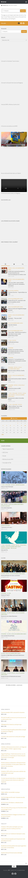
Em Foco (10, 268)
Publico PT (3, 823)
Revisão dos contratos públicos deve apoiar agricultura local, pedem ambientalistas (13, 846)
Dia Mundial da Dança (13, 342)
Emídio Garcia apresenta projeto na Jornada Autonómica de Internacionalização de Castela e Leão (17, 273)
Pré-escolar (13, 548)
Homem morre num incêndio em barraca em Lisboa (13, 833)
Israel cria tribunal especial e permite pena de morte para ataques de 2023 (13, 839)
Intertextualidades (20, 484)
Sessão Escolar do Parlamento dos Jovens (11, 676)
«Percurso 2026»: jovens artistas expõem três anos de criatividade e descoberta (16, 284)
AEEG (2, 504)
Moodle (4, 456)
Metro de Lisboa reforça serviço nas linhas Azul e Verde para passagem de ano (14, 808)
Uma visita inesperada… (6, 507)
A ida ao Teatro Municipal (7, 486)
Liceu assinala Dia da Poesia (7, 635)
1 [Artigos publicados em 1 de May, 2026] (17, 423)
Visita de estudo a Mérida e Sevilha (16, 370)
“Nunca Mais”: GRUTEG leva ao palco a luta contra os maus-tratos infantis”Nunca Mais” (17, 334)
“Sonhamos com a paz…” (7, 527)
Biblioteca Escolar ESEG (7, 459)
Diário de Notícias (5, 789)
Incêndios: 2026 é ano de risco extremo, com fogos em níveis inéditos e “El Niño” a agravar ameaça (13, 747)
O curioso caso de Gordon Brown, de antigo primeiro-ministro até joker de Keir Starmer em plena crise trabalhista (13, 780)
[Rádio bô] (19, 23)
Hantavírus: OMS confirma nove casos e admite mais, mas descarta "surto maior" (13, 772)
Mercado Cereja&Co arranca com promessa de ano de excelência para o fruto (13, 718)
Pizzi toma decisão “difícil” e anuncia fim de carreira (12, 712)
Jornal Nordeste (5, 709)
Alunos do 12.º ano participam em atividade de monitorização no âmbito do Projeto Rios (17, 361)
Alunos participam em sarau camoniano (10, 575)
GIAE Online (5, 452)
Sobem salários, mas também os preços (10, 792)
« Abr (2, 434)
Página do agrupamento (8, 449)
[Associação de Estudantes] (23, 23)
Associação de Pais (6, 462)
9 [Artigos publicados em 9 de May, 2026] (21, 425)
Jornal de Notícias (5, 744)
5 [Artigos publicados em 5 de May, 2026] (6, 425)
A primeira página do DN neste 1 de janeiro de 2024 (13, 797)
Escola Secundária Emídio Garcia (15, 298)
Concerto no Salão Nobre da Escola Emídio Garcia (12, 655)
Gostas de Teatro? (5, 595)
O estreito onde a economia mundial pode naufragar (13, 736)
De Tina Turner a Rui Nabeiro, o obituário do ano (12, 802)
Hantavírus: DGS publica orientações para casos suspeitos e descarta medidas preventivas (12, 827)
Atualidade (10, 347)
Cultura (13, 545)
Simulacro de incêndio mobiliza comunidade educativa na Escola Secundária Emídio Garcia (16, 351)
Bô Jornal (3, 2)
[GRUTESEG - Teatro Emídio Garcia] (21, 23)
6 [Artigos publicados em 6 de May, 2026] (10, 425)
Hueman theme (21, 870)
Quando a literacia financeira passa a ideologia (11, 852)
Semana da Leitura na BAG (14, 388)
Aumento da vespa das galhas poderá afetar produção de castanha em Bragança (13, 730)
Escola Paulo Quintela (13, 290)
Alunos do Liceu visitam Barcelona (9, 616)
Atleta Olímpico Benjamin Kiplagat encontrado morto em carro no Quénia (13, 815)
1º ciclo (10, 340)
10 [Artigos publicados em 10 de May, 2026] (25, 425)
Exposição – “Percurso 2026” (15, 318)
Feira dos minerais (12, 325)
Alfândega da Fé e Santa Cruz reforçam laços (11, 724)
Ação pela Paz (4, 550)
